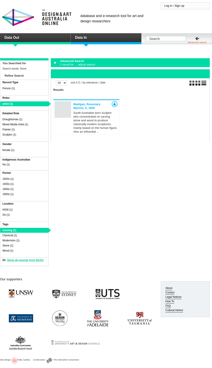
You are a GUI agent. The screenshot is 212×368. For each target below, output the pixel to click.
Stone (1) (7, 245)
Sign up (179, 5)
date (102, 82)
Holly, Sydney (23, 359)
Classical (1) (9, 235)
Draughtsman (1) (12, 119)
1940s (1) (8, 189)
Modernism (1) (10, 240)
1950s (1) (8, 194)
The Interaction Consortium (66, 359)
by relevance (90, 82)
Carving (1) (9, 230)
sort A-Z (75, 82)
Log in (168, 5)
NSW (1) (7, 209)
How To (169, 301)
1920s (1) (8, 178)
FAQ (168, 305)
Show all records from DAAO (25, 260)
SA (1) (6, 214)
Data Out (11, 37)
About (168, 288)
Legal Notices (173, 296)
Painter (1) (8, 129)
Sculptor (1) (9, 134)
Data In (81, 37)
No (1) (6, 164)
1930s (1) (8, 184)
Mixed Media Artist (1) (15, 124)
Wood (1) (7, 250)
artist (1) (7, 103)
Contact (169, 292)
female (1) (8, 150)
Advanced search (197, 42)
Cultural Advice (174, 310)
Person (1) (8, 88)
